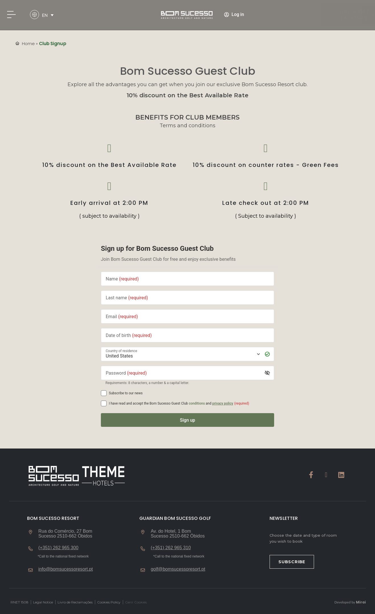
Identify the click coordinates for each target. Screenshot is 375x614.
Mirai (361, 602)
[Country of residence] (182, 354)
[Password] (183, 373)
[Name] (187, 279)
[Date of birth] (187, 335)
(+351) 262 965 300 (58, 547)
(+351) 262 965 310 (171, 547)
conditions (197, 403)
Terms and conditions (187, 125)
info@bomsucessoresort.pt (65, 569)
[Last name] (187, 297)
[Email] (187, 316)
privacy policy (222, 403)
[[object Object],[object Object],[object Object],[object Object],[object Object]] (104, 403)
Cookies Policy (109, 602)
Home (28, 44)
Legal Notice (43, 602)
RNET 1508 (19, 602)
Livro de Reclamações (75, 602)
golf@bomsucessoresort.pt (178, 569)
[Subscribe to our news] (104, 393)
